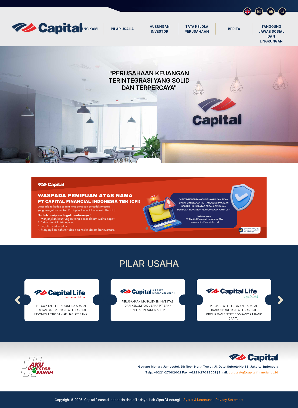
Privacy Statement (229, 400)
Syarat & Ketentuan (198, 400)
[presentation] (17, 300)
